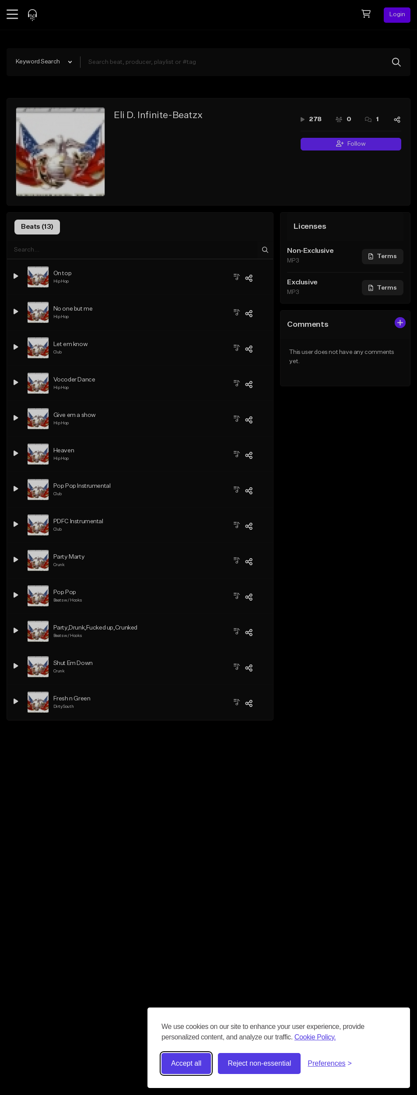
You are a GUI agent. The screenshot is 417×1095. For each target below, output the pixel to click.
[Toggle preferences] (330, 1063)
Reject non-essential (259, 1063)
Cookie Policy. (315, 1037)
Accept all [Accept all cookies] (186, 1063)
